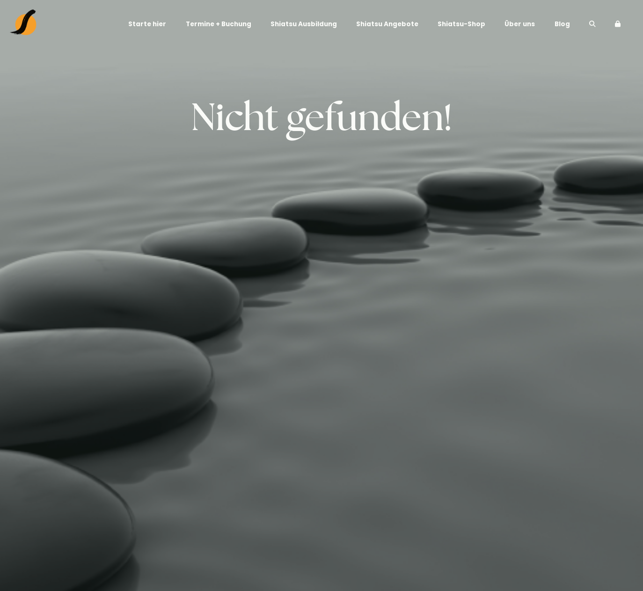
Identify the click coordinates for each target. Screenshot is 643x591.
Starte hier (147, 24)
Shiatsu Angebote (387, 24)
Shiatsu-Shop (461, 24)
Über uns (519, 24)
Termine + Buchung (218, 24)
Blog (562, 24)
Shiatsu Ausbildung (303, 24)
